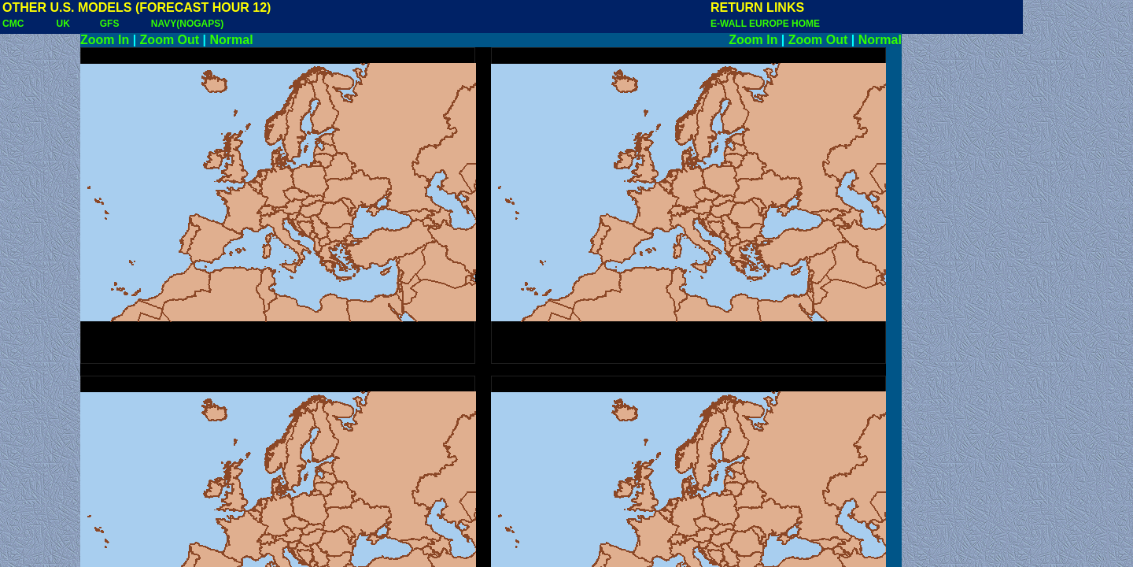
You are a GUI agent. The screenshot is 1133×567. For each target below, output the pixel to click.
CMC (13, 23)
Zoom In (104, 39)
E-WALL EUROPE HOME (765, 23)
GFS (110, 23)
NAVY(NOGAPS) (187, 23)
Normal (231, 39)
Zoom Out (170, 39)
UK (63, 23)
